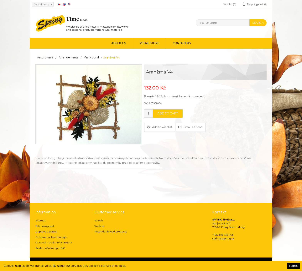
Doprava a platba (46, 231)
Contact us (182, 43)
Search (98, 220)
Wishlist (99, 226)
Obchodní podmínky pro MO (53, 242)
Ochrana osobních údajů (51, 237)
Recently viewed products (110, 231)
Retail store (149, 43)
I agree (293, 266)
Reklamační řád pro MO (50, 248)
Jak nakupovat (44, 226)
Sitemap (40, 220)
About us (118, 43)
